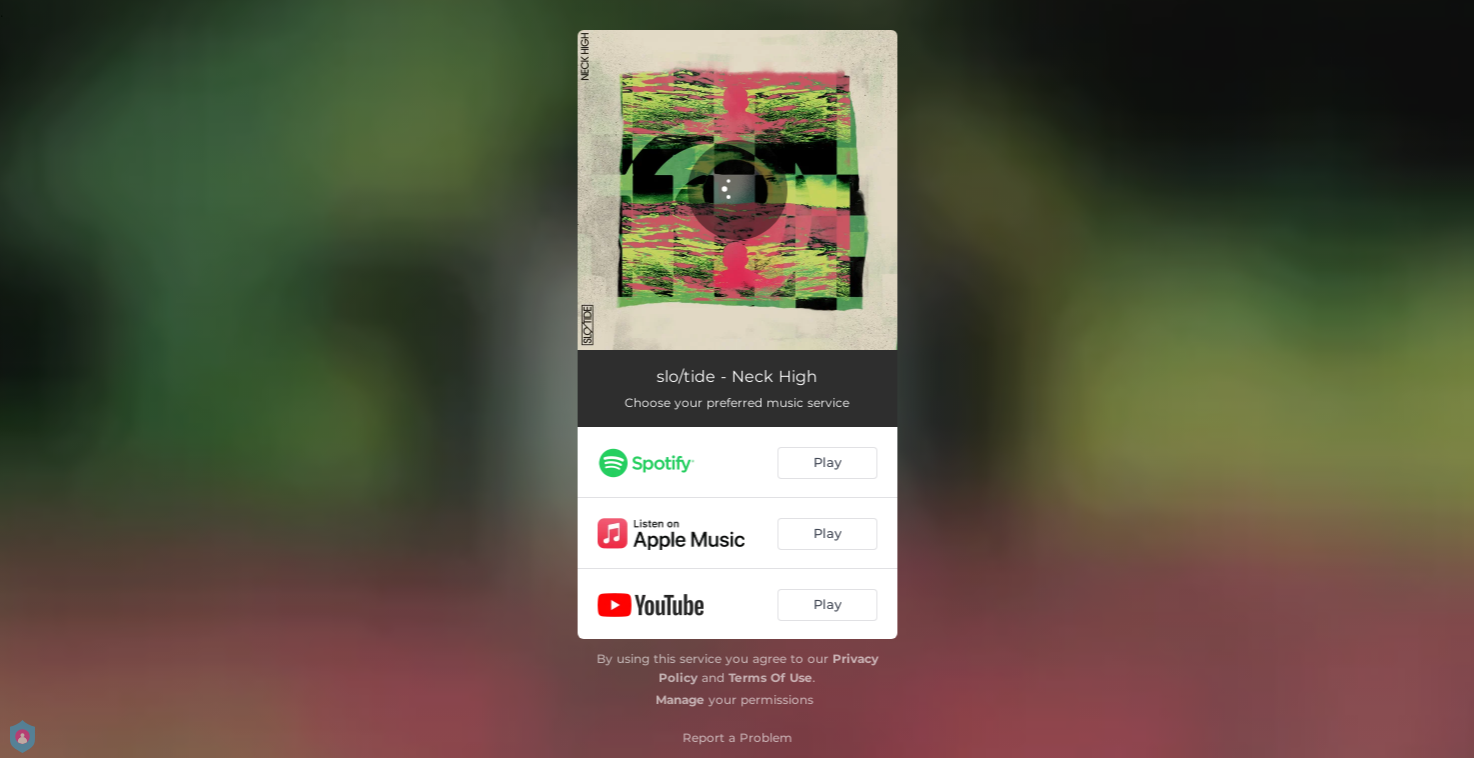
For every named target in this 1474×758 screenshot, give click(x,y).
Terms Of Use (770, 677)
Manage (680, 699)
